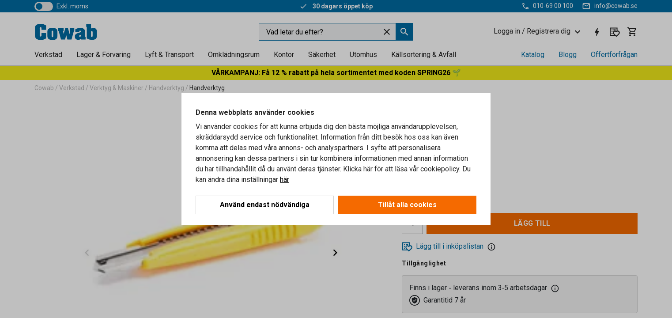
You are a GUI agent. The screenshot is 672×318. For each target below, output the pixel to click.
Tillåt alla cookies (407, 205)
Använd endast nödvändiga (265, 205)
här (368, 169)
